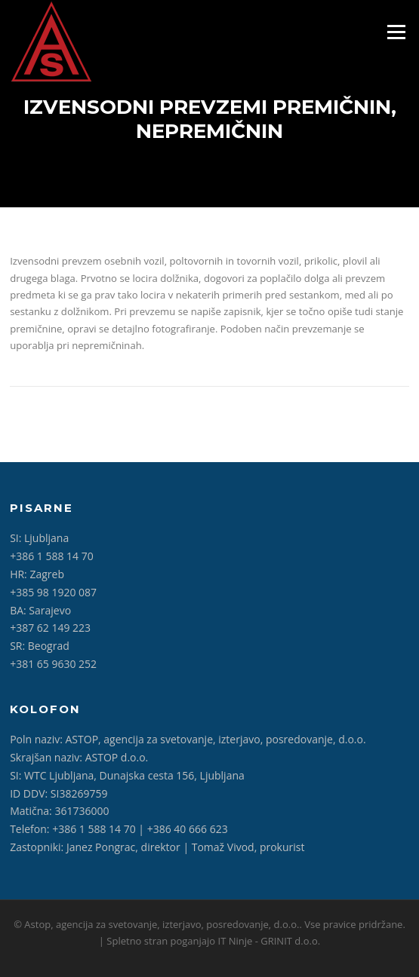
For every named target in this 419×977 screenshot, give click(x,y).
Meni (394, 31)
